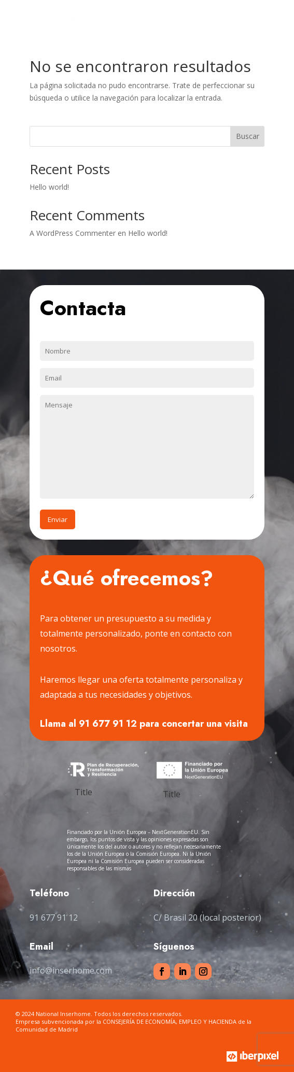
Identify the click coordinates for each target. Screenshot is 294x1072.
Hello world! (49, 187)
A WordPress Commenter (73, 233)
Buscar (247, 136)
